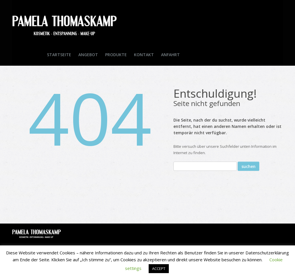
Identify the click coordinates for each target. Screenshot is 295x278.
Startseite (59, 54)
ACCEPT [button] (158, 268)
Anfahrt (170, 54)
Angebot (88, 54)
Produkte (116, 54)
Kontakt (144, 54)
